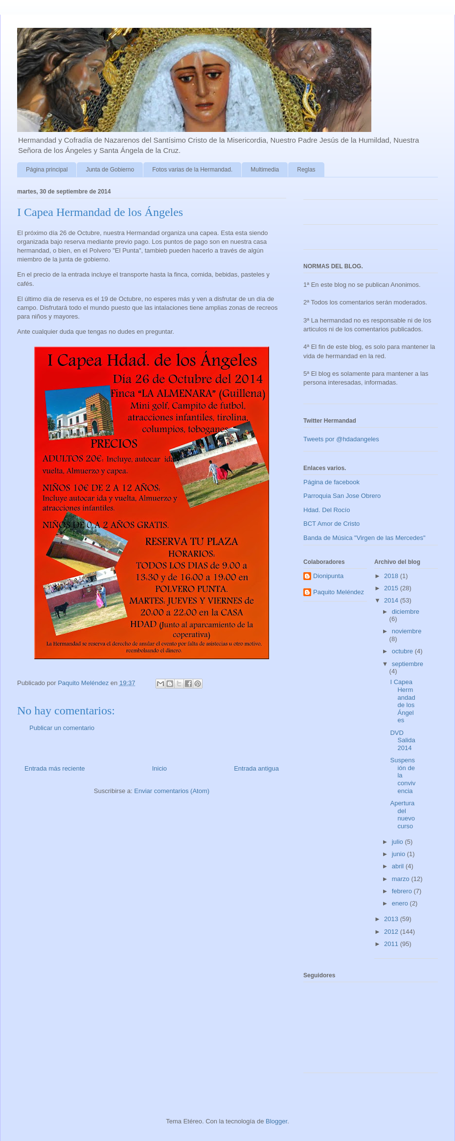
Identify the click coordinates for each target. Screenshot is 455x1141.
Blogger (276, 1121)
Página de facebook (331, 482)
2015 (392, 588)
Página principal (47, 169)
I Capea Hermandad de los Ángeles (402, 701)
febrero (403, 891)
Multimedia (264, 169)
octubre (403, 651)
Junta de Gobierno (110, 169)
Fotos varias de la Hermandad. (192, 169)
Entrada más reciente (54, 768)
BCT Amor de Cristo (331, 523)
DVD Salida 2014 (402, 740)
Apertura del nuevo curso (402, 814)
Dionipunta (328, 576)
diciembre (405, 611)
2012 (392, 931)
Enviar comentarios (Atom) (171, 791)
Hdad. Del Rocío (326, 510)
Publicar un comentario (61, 728)
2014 (392, 600)
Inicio (159, 768)
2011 (392, 943)
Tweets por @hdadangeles (341, 439)
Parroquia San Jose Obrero (342, 495)
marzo (401, 879)
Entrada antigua (256, 768)
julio (398, 841)
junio (399, 854)
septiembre (407, 663)
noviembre (407, 631)
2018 (392, 576)
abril (399, 866)
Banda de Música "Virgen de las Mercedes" (364, 537)
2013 (392, 919)
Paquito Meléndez (338, 592)
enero (401, 903)
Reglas (306, 169)
